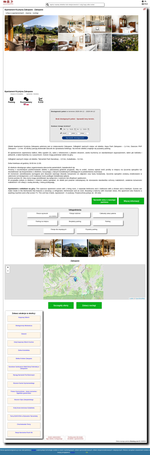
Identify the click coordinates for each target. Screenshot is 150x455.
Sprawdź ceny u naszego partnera (104, 201)
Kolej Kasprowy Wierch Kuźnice (24, 342)
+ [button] (8, 267)
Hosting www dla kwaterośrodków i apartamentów (75, 438)
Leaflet (131, 298)
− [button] (8, 271)
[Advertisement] (75, 70)
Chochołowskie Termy (24, 424)
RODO (73, 452)
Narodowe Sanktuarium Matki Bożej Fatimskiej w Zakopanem (24, 367)
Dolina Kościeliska (24, 350)
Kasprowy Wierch (23, 317)
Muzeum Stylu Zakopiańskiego (23, 399)
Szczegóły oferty (61, 306)
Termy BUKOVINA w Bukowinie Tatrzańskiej (24, 416)
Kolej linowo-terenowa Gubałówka (23, 408)
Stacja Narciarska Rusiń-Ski (24, 432)
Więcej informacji (131, 201)
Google (34, 450)
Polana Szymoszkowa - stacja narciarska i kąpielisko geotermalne (24, 392)
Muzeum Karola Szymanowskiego (23, 383)
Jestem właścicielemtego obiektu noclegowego (54, 438)
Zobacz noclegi (89, 306)
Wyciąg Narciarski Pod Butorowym (24, 375)
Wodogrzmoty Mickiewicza (24, 325)
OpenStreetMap (140, 298)
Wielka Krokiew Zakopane (24, 358)
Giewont (23, 334)
